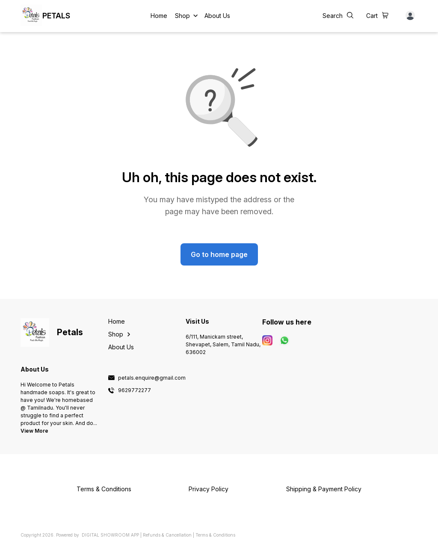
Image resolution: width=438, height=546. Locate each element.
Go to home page (219, 254)
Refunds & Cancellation (167, 534)
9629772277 (134, 390)
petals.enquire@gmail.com (152, 378)
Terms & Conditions (215, 534)
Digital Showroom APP (110, 534)
